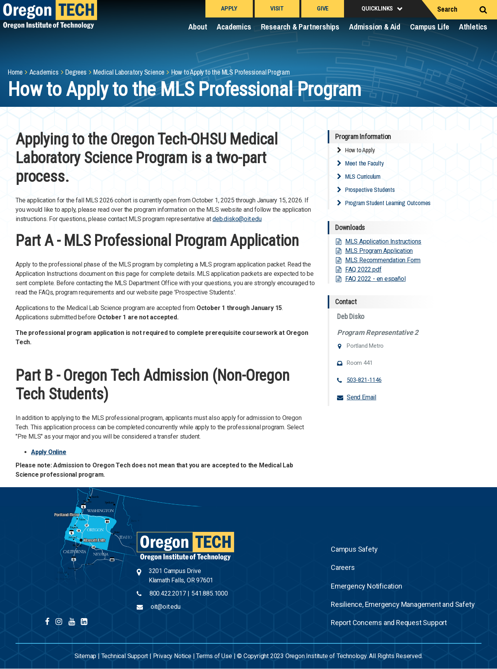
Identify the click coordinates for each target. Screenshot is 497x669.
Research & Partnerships (300, 26)
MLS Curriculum (363, 176)
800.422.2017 (167, 593)
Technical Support (124, 656)
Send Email (361, 397)
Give (322, 8)
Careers (343, 567)
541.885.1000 (209, 593)
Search (447, 9)
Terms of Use (214, 656)
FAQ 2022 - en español (375, 278)
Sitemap (86, 656)
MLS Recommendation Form (383, 260)
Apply (229, 8)
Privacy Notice (172, 656)
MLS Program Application (379, 250)
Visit (277, 8)
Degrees (76, 72)
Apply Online (48, 452)
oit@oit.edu (166, 606)
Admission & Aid (374, 26)
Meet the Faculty (364, 163)
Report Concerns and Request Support (389, 622)
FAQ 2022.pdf (363, 269)
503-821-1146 (364, 379)
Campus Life (429, 26)
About (197, 26)
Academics (234, 26)
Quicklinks (377, 8)
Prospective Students (370, 189)
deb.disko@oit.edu (237, 219)
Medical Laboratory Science (128, 72)
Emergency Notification (366, 586)
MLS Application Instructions (383, 241)
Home (15, 72)
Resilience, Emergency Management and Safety (402, 604)
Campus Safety (354, 549)
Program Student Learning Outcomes (388, 203)
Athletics (473, 26)
